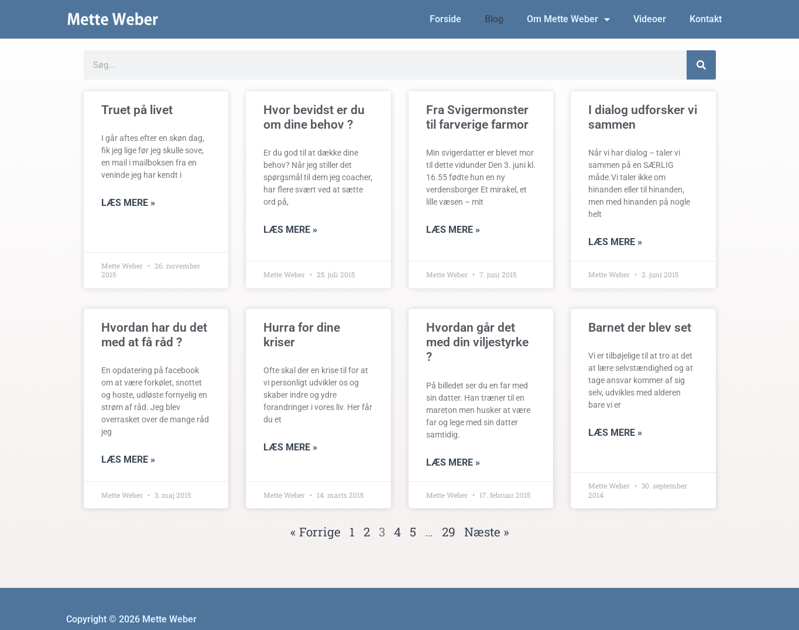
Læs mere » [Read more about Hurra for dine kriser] (290, 447)
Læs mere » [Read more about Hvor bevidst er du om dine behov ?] (290, 229)
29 (448, 532)
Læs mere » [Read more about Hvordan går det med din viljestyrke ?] (453, 462)
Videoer (649, 19)
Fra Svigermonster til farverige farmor (477, 117)
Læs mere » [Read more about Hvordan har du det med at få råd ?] (128, 459)
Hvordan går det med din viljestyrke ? (477, 342)
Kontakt (706, 19)
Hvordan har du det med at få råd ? (154, 335)
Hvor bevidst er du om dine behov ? (314, 117)
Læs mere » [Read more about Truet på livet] (128, 202)
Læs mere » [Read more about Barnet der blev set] (615, 432)
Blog (494, 19)
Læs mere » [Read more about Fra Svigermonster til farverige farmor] (453, 229)
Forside (445, 19)
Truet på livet (137, 110)
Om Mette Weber (568, 19)
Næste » (486, 532)
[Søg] (701, 65)
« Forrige (315, 532)
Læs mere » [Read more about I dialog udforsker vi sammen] (615, 241)
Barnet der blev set (639, 328)
